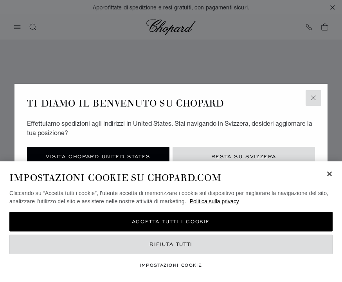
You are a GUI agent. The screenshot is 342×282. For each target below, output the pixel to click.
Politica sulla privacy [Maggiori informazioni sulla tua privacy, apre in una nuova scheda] (214, 201)
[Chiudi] (329, 174)
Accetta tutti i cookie (171, 221)
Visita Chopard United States (98, 156)
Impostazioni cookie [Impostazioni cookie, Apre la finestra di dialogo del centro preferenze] (171, 265)
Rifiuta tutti (171, 244)
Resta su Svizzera (243, 156)
